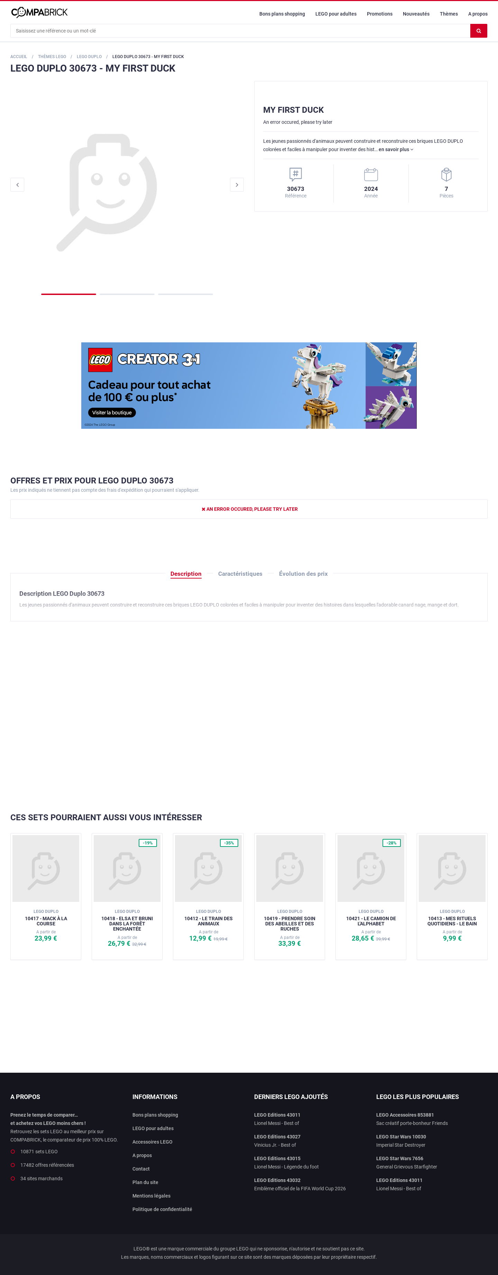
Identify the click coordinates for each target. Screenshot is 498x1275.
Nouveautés (416, 14)
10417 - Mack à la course (46, 917)
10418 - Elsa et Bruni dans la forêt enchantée (127, 920)
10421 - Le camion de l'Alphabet (371, 917)
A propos (478, 14)
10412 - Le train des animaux (208, 917)
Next (237, 185)
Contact (141, 1169)
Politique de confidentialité (162, 1209)
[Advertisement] (249, 717)
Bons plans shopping (282, 14)
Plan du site (145, 1182)
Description (186, 573)
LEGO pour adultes (336, 14)
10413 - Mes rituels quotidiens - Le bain (452, 917)
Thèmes (449, 14)
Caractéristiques (240, 573)
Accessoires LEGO (152, 1142)
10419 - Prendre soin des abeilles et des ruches (289, 920)
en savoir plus (396, 149)
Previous (17, 185)
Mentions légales (151, 1196)
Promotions (380, 14)
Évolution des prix (303, 573)
